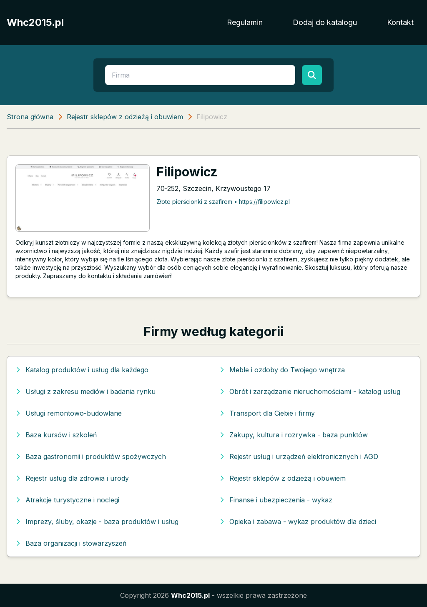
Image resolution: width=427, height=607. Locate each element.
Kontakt (400, 22)
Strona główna (30, 117)
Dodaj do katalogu (325, 22)
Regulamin (245, 22)
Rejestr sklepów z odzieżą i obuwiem (125, 117)
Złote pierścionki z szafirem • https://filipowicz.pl (223, 201)
